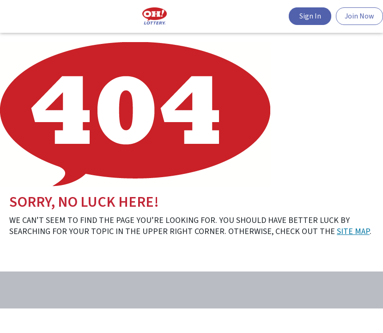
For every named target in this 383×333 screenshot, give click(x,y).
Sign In (310, 16)
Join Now (359, 16)
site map (353, 231)
